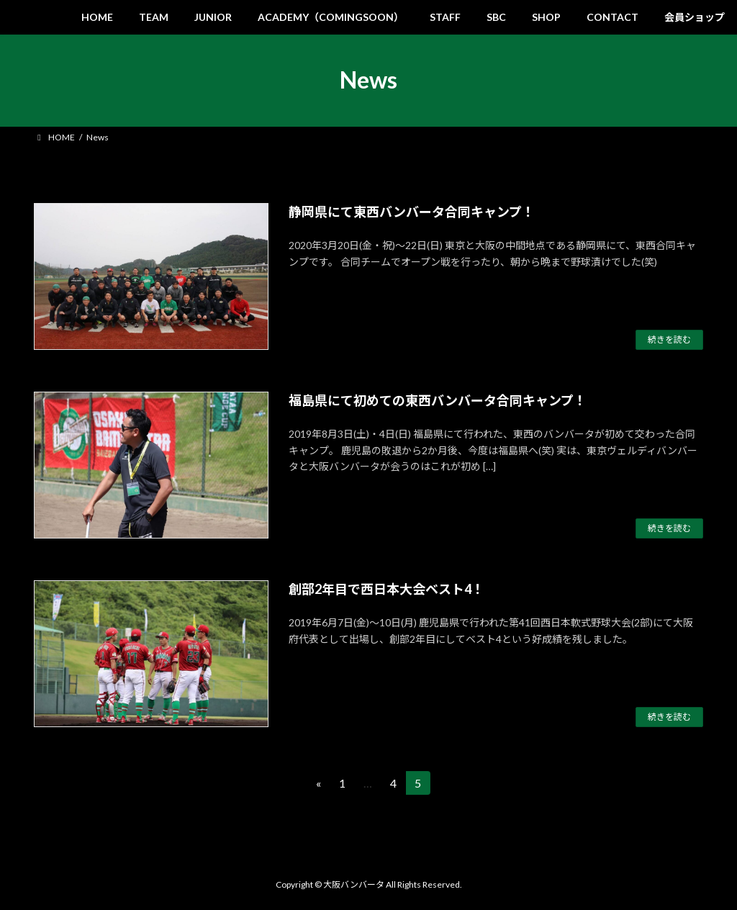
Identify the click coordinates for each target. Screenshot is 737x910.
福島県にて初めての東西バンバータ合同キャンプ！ (438, 400)
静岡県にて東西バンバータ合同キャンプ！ (412, 212)
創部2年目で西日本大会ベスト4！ (386, 589)
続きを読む (669, 339)
